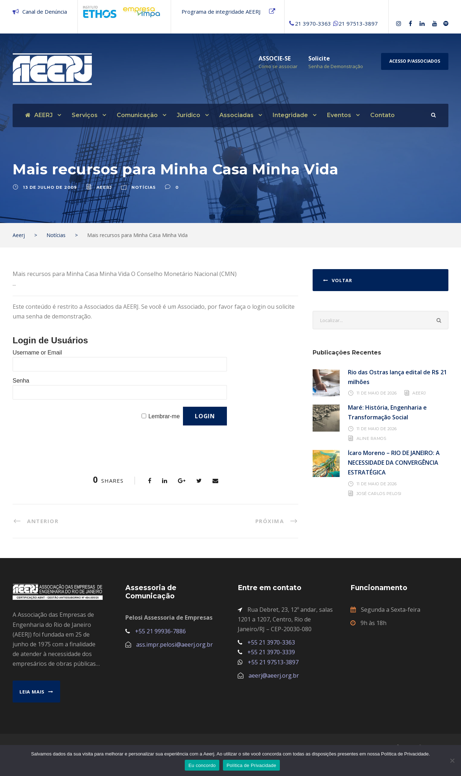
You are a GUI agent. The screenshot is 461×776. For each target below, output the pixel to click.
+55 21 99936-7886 (160, 635)
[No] (452, 760)
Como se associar (278, 66)
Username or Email (37, 357)
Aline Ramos (371, 442)
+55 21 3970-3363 (271, 647)
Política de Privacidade (251, 765)
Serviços (85, 115)
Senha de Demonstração (335, 66)
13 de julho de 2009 (50, 191)
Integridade (290, 115)
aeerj (104, 191)
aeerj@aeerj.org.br (274, 680)
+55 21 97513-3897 (273, 666)
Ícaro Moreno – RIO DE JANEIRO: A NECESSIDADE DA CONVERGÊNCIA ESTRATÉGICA (394, 467)
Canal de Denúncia (44, 11)
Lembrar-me (164, 421)
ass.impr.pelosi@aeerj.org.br (174, 649)
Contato (382, 115)
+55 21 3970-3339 (271, 656)
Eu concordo (202, 765)
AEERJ (39, 115)
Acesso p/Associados (414, 61)
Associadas (236, 115)
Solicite (319, 58)
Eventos (339, 115)
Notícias (143, 191)
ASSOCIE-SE (275, 58)
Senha (21, 385)
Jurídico (188, 115)
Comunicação (137, 115)
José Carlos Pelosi (379, 497)
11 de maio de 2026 (377, 397)
